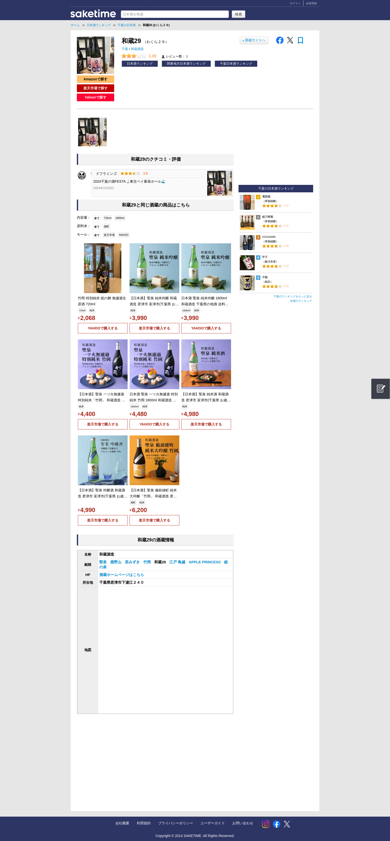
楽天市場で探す (95, 88)
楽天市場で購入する (154, 328)
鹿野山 (116, 562)
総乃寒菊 (267, 216)
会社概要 (122, 823)
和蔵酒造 (137, 49)
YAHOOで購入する (103, 328)
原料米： (84, 226)
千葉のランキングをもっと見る (293, 296)
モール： (84, 234)
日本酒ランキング (140, 63)
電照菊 (266, 196)
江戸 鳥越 (177, 562)
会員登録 (311, 3)
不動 (265, 277)
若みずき (133, 562)
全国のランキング (301, 300)
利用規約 (144, 823)
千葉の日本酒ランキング (276, 188)
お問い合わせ (242, 823)
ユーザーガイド (212, 823)
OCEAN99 (269, 236)
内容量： (84, 217)
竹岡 (147, 562)
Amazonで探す (95, 79)
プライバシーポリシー (175, 823)
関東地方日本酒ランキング (186, 63)
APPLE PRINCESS (205, 562)
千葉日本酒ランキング (236, 63)
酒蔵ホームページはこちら (121, 575)
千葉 (125, 49)
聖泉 (103, 562)
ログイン (295, 3)
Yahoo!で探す (96, 97)
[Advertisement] (117, 758)
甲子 (265, 257)
